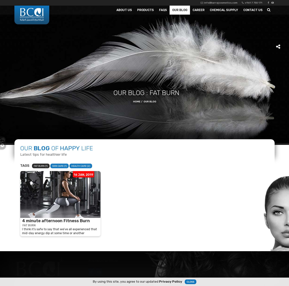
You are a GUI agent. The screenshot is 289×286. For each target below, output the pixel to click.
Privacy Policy (170, 282)
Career (199, 10)
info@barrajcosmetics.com (219, 2)
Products (145, 10)
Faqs (163, 10)
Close (190, 282)
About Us (124, 10)
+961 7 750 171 (252, 2)
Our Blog (179, 10)
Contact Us (253, 10)
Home (136, 101)
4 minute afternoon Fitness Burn (56, 221)
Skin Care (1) (59, 166)
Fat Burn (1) (41, 166)
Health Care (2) (80, 166)
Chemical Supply (224, 10)
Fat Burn (29, 225)
